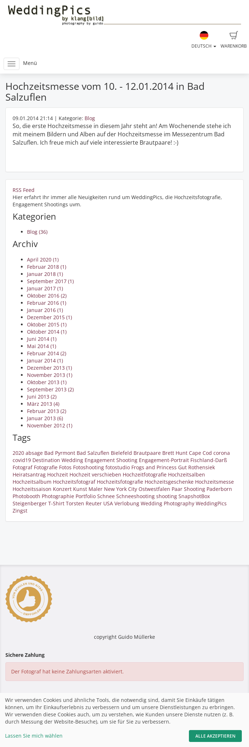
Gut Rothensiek (196, 467)
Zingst (20, 510)
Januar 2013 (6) (45, 418)
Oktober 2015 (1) (47, 324)
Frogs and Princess (154, 467)
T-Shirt (56, 503)
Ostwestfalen (154, 488)
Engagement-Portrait (164, 460)
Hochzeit (57, 474)
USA (108, 503)
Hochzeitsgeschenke (169, 481)
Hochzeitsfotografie (120, 481)
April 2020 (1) (43, 259)
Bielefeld (121, 452)
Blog (90, 118)
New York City (120, 488)
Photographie (58, 496)
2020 (18, 452)
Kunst (80, 488)
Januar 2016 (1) (45, 310)
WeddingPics (211, 503)
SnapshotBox (194, 496)
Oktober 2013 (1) (47, 382)
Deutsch (203, 40)
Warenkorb (234, 40)
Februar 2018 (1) (46, 266)
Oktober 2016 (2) (47, 295)
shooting (166, 496)
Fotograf (22, 467)
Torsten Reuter (84, 503)
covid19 (22, 460)
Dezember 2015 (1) (49, 317)
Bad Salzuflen (93, 452)
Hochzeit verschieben (95, 474)
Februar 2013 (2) (46, 411)
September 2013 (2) (50, 389)
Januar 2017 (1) (45, 288)
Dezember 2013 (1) (49, 367)
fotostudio (117, 467)
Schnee (106, 496)
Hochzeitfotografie (145, 474)
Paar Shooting (188, 488)
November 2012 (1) (49, 425)
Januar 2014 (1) (45, 360)
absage (34, 452)
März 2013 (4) (43, 403)
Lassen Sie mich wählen (34, 735)
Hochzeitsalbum (32, 481)
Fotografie (46, 467)
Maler (96, 488)
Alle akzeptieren (215, 736)
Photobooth (26, 496)
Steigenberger (30, 503)
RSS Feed (24, 189)
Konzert (62, 488)
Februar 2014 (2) (46, 353)
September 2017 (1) (50, 281)
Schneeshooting (135, 496)
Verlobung (126, 503)
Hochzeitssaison (32, 488)
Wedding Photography (167, 503)
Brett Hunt (174, 452)
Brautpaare (147, 452)
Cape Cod (200, 452)
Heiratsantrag (29, 474)
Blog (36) (37, 231)
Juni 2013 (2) (41, 396)
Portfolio (86, 496)
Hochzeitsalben (186, 474)
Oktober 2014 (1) (47, 331)
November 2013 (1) (49, 375)
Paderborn (219, 488)
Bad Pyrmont (59, 452)
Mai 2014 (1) (41, 346)
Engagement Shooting (111, 460)
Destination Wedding (57, 460)
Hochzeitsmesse (214, 481)
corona (221, 452)
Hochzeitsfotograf (74, 481)
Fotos (65, 467)
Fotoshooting (88, 467)
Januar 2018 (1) (45, 274)
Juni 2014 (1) (41, 338)
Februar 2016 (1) (46, 302)
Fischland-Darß (208, 460)
